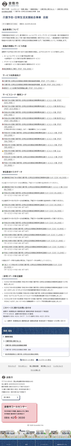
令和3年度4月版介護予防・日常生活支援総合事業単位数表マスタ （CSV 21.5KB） (34, 240)
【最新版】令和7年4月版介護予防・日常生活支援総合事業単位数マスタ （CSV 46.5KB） (36, 177)
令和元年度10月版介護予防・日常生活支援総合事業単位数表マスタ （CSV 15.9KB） (35, 247)
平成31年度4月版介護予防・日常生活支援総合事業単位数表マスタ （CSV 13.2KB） (35, 252)
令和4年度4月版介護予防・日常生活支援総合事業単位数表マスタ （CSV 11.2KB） (34, 235)
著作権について (46, 366)
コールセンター (44, 444)
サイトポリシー (22, 366)
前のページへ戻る (28, 359)
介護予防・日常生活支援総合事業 (16, 345)
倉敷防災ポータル (62, 444)
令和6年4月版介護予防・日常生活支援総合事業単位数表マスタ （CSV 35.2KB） (34, 223)
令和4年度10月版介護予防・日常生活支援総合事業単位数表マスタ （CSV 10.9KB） (35, 228)
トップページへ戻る (45, 359)
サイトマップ (12, 366)
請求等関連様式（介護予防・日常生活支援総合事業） (22, 354)
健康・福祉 (24, 9)
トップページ (15, 9)
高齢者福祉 (34, 9)
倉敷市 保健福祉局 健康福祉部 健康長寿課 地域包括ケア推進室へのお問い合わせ (36, 321)
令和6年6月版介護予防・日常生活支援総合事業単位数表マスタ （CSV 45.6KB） (34, 193)
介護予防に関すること (47, 9)
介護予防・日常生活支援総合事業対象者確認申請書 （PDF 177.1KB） (30, 81)
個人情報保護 (34, 366)
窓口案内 (7, 397)
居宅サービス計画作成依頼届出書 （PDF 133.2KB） (24, 88)
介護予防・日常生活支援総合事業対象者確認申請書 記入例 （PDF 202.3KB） (33, 84)
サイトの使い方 (35, 370)
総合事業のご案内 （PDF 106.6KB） (18, 69)
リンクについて (58, 366)
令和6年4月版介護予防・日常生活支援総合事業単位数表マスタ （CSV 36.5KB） (34, 211)
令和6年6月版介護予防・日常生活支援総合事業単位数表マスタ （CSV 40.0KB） (34, 205)
